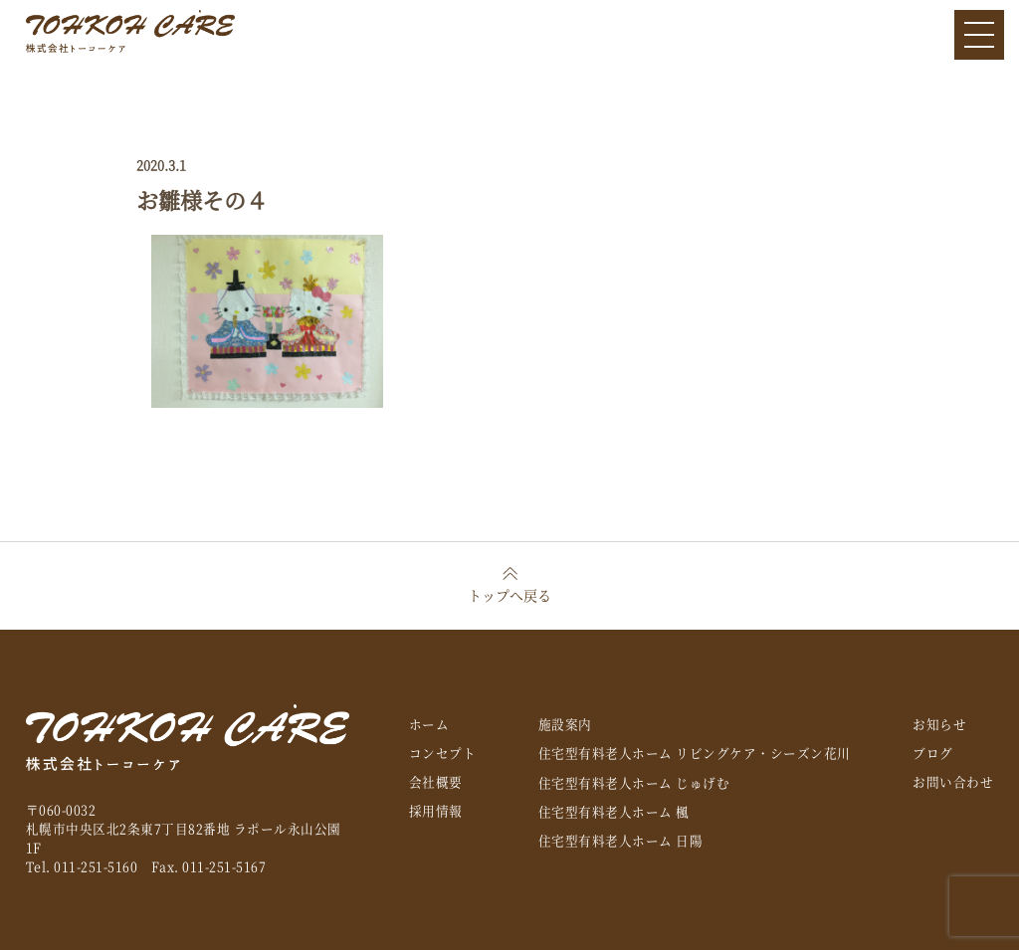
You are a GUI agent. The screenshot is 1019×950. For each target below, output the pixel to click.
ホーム (429, 723)
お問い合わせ (953, 781)
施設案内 (565, 723)
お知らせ (939, 723)
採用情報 (436, 810)
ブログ (933, 752)
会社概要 (436, 781)
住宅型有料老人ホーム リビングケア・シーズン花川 (694, 752)
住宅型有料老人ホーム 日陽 (621, 840)
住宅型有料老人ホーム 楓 (614, 811)
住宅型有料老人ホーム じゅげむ (634, 782)
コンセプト (443, 752)
